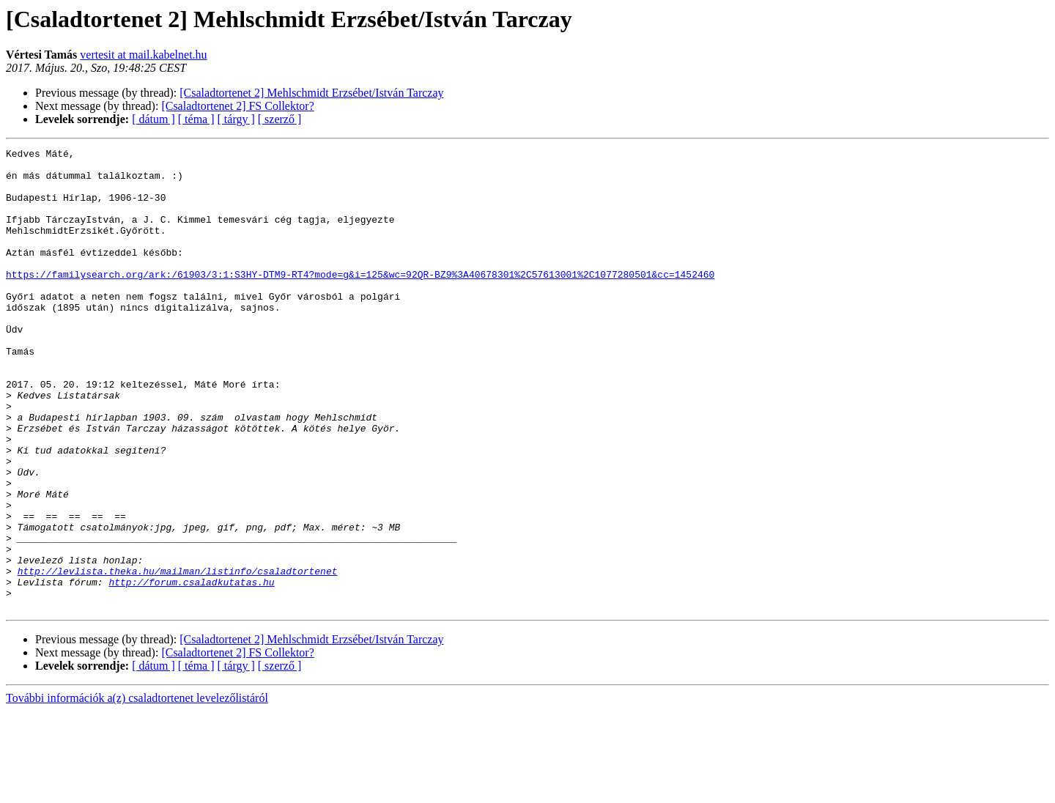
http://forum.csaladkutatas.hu (191, 669)
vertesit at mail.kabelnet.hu (143, 54)
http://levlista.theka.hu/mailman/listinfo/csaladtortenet (178, 656)
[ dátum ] (153, 119)
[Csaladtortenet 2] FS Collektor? (237, 106)
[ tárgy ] (236, 119)
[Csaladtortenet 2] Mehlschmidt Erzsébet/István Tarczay (311, 92)
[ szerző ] (280, 119)
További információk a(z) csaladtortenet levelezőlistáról (137, 790)
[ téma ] (196, 119)
